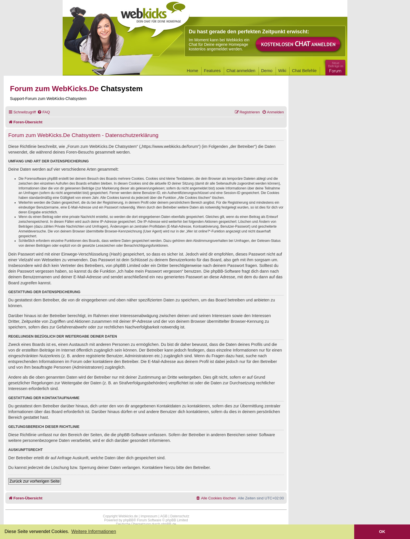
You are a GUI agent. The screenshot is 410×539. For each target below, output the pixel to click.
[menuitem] (43, 112)
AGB (163, 516)
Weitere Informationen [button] (93, 531)
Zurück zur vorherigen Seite (34, 481)
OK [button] (382, 531)
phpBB (128, 520)
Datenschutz (179, 516)
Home (192, 70)
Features (212, 70)
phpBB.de (168, 524)
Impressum (149, 516)
